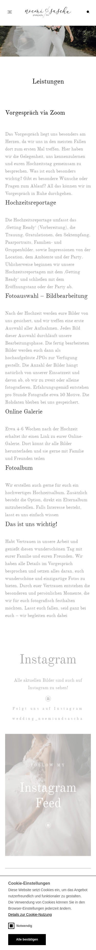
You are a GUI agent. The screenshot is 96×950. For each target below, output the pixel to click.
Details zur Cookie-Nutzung (30, 914)
